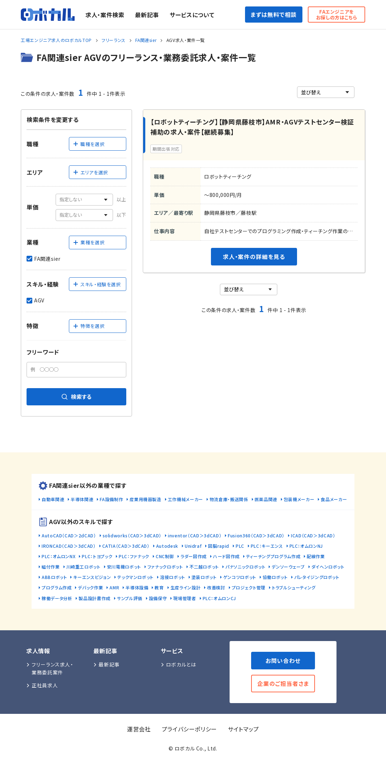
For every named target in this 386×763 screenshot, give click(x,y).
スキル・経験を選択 (97, 284)
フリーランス (114, 40)
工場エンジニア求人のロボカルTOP (56, 40)
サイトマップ (243, 729)
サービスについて (192, 15)
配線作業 (316, 556)
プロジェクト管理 (248, 587)
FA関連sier (145, 40)
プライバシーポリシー (189, 729)
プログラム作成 (56, 587)
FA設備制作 (111, 499)
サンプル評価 (129, 598)
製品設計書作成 (94, 598)
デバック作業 (90, 587)
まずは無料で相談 (273, 14)
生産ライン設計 (185, 587)
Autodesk (167, 546)
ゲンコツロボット (239, 577)
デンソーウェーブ (288, 567)
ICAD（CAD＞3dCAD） (313, 535)
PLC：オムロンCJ (219, 598)
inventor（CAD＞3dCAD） (194, 535)
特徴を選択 (88, 325)
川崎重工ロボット (83, 567)
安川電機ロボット (124, 567)
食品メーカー (334, 499)
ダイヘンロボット (327, 567)
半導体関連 (82, 499)
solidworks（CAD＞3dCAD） (132, 535)
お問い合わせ (283, 660)
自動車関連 (53, 499)
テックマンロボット (135, 577)
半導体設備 (137, 587)
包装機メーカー (299, 499)
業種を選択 (88, 242)
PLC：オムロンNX (58, 556)
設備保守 (158, 598)
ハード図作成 (226, 556)
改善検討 (216, 587)
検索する (76, 396)
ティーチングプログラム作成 (273, 556)
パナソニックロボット (245, 567)
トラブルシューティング (294, 587)
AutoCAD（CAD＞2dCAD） (69, 535)
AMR (114, 587)
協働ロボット (275, 577)
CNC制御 (165, 556)
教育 (159, 587)
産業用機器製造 (145, 499)
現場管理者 (184, 598)
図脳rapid (218, 546)
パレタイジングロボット (316, 577)
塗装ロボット (204, 577)
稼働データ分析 (57, 598)
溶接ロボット (172, 577)
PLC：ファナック (134, 556)
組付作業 (51, 567)
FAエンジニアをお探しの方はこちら (336, 14)
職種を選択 (88, 144)
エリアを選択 (90, 172)
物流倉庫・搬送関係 (229, 499)
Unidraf (193, 546)
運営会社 (139, 729)
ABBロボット (54, 577)
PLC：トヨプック (97, 556)
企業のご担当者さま (283, 683)
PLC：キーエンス (267, 546)
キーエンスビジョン (92, 577)
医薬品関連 (266, 499)
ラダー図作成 (193, 556)
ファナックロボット (165, 567)
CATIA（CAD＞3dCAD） (126, 546)
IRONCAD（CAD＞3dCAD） (69, 546)
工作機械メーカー (185, 499)
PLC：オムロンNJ (306, 546)
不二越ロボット (204, 567)
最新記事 (147, 15)
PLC (240, 546)
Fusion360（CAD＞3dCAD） (256, 535)
